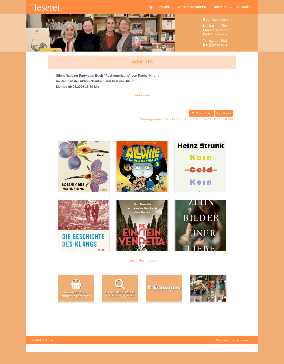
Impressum (243, 340)
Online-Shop (201, 113)
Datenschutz (224, 340)
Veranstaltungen (193, 7)
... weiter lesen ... (142, 95)
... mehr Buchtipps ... (142, 260)
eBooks (224, 113)
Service (165, 7)
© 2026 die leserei (43, 340)
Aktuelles (142, 62)
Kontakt (244, 7)
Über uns (222, 7)
